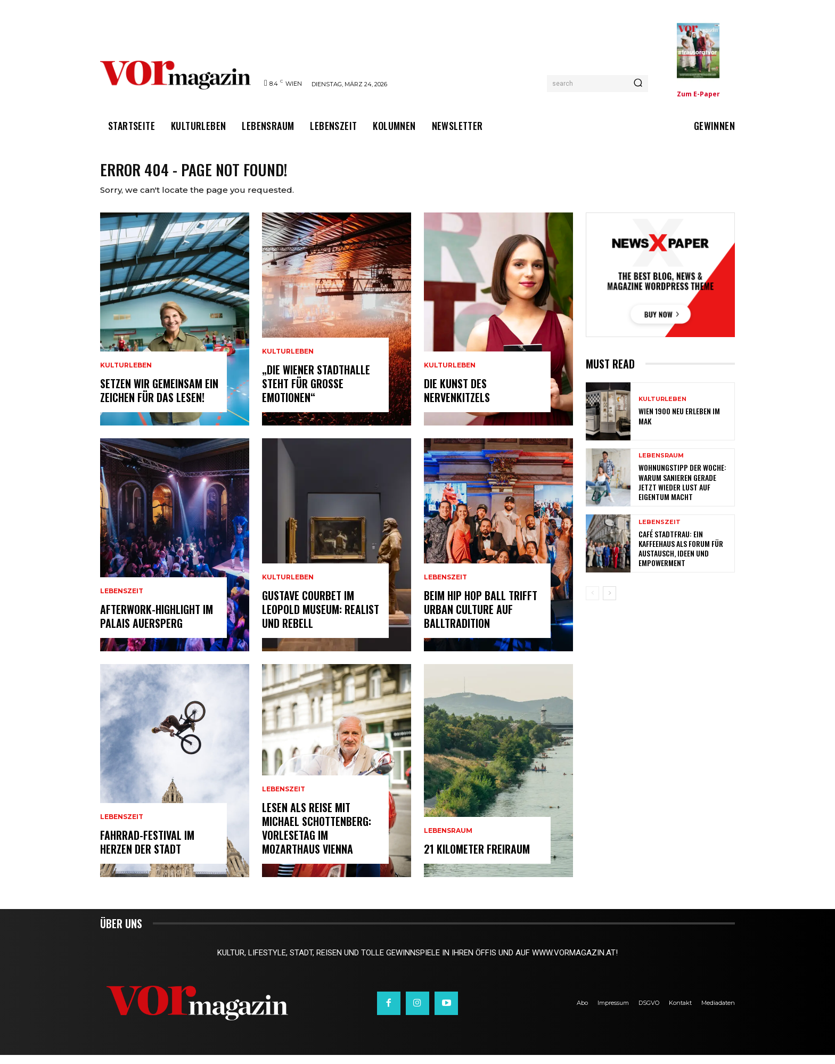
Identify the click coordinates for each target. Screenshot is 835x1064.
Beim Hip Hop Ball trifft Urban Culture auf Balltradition (480, 618)
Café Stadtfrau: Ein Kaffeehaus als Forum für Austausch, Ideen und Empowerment (680, 557)
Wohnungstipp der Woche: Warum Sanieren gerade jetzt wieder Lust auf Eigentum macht (682, 491)
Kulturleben (126, 374)
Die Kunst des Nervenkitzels (457, 399)
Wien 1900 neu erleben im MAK (679, 424)
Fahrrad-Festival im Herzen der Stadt (147, 851)
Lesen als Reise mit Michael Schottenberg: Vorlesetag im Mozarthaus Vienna (316, 837)
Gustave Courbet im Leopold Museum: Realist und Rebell (320, 618)
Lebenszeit (121, 600)
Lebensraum (448, 840)
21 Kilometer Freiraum (477, 858)
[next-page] (609, 602)
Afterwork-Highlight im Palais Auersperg (156, 625)
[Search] (638, 83)
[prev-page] (592, 602)
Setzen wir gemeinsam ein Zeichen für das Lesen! (159, 399)
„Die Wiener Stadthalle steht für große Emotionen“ (316, 392)
